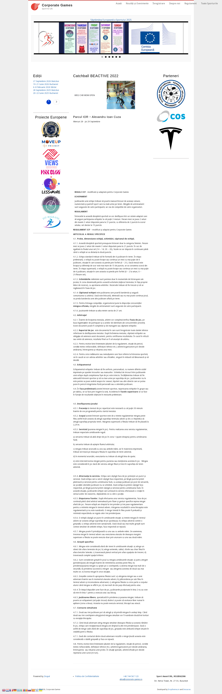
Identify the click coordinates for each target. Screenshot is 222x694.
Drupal (47, 676)
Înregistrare (159, 3)
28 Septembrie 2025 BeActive (46, 90)
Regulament (190, 3)
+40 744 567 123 (131, 676)
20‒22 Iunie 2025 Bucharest (45, 93)
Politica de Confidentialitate (87, 676)
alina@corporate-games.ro (131, 679)
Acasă (119, 3)
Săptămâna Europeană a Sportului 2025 (111, 20)
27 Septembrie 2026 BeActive (46, 81)
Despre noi (174, 3)
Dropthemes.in (173, 689)
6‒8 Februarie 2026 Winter (44, 87)
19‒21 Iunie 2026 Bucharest (45, 84)
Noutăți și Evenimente (137, 3)
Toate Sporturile (209, 3)
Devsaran (187, 689)
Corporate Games (57, 5)
